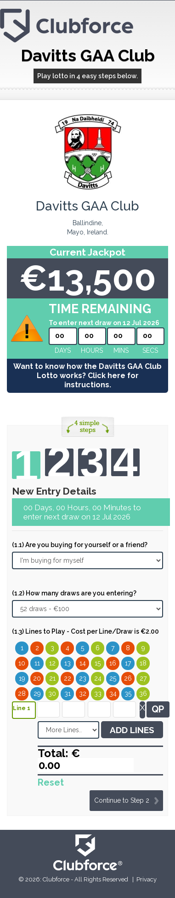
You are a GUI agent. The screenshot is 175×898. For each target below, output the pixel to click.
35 (127, 693)
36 (143, 693)
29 (37, 693)
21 (52, 678)
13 (67, 663)
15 (98, 663)
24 (98, 678)
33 (98, 693)
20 (37, 678)
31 (67, 693)
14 (82, 663)
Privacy (146, 879)
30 (52, 693)
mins (121, 350)
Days (63, 350)
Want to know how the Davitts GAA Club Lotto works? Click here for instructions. (87, 375)
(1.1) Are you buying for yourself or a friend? (79, 544)
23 (82, 678)
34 (113, 693)
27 (143, 678)
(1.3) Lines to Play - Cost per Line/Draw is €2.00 (85, 631)
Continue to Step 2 (121, 800)
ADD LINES (132, 730)
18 (143, 663)
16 (112, 663)
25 (112, 678)
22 (67, 678)
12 (52, 663)
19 (22, 678)
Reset (51, 782)
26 (128, 678)
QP (158, 709)
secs (150, 350)
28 (22, 693)
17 (128, 663)
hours (92, 350)
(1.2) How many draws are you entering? (74, 593)
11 (37, 663)
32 (82, 693)
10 (21, 663)
